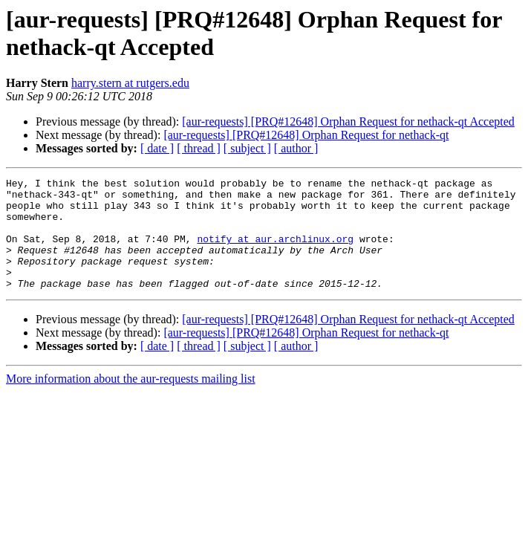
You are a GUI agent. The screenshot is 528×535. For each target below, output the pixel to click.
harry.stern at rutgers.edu (130, 83)
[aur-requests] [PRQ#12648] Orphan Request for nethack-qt (306, 135)
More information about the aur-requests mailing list (130, 401)
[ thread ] (199, 148)
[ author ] (296, 148)
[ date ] (157, 148)
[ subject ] (247, 148)
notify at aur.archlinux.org (275, 252)
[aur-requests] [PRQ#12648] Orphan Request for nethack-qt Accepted (348, 121)
